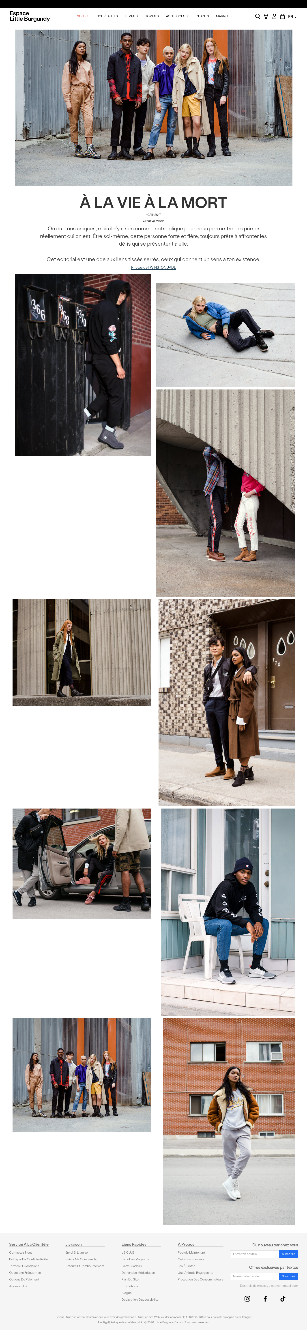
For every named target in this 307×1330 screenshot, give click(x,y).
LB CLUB (128, 1252)
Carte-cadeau (132, 1266)
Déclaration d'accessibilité (140, 1300)
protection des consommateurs (200, 1279)
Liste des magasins (135, 1259)
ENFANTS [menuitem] (202, 16)
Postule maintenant (191, 1252)
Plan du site (130, 1279)
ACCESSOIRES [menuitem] (177, 16)
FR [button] (292, 16)
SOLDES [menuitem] (83, 16)
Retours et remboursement (84, 1266)
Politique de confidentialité (28, 1259)
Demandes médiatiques (138, 1273)
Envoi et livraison (77, 1252)
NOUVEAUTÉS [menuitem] (107, 16)
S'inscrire (288, 1254)
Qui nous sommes (191, 1259)
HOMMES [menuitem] (152, 16)
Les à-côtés (186, 1266)
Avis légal (103, 1322)
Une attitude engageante (195, 1273)
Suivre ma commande (81, 1259)
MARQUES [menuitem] (224, 16)
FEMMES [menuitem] (131, 16)
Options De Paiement (24, 1279)
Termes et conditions (24, 1266)
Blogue (127, 1293)
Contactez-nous (20, 1252)
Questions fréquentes (25, 1273)
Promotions (130, 1286)
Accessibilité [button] (18, 1286)
